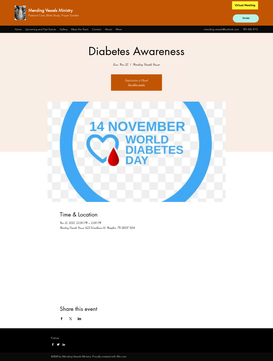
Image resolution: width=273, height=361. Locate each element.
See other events (136, 84)
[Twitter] (58, 344)
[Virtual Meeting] (245, 5)
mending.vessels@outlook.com (221, 29)
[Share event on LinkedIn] (79, 318)
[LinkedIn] (64, 344)
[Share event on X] (70, 318)
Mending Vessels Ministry (50, 10)
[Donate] (246, 18)
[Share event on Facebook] (61, 318)
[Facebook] (53, 344)
